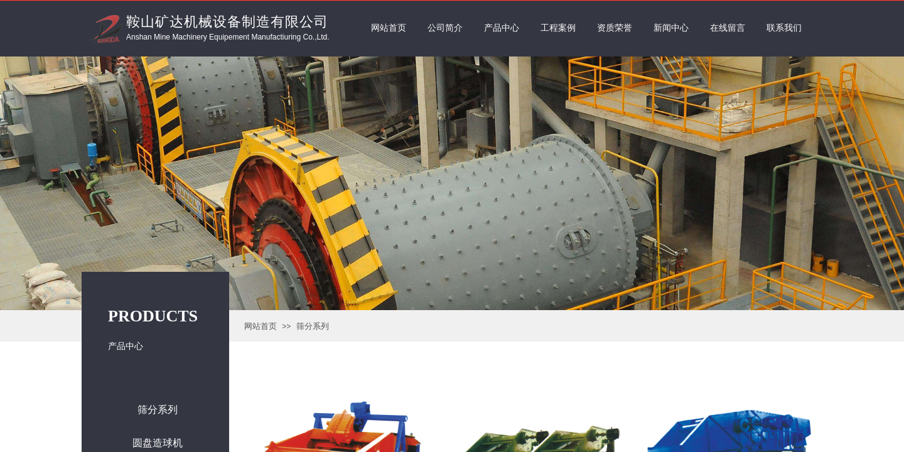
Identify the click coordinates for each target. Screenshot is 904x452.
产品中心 (501, 28)
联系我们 (784, 28)
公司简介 (445, 28)
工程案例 (558, 28)
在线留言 (727, 28)
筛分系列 (312, 326)
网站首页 (260, 326)
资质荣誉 (614, 28)
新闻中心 (671, 28)
